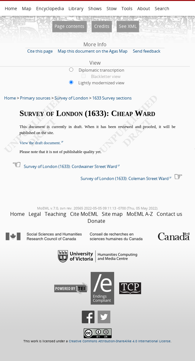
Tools (127, 8)
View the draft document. (40, 143)
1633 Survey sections (112, 98)
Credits (101, 26)
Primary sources (35, 98)
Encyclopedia (50, 8)
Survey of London (71, 98)
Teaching (55, 213)
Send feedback (146, 51)
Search (162, 8)
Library (75, 8)
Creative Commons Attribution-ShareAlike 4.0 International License (120, 341)
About (143, 8)
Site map (112, 213)
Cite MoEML (84, 213)
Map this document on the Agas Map (92, 51)
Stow (112, 8)
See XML (128, 26)
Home (11, 8)
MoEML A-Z (140, 213)
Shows (95, 8)
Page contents (69, 26)
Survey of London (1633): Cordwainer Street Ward (70, 166)
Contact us (169, 213)
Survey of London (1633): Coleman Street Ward (125, 178)
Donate (96, 220)
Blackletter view (105, 76)
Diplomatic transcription (101, 70)
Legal (35, 213)
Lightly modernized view (101, 83)
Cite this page (40, 51)
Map (26, 8)
